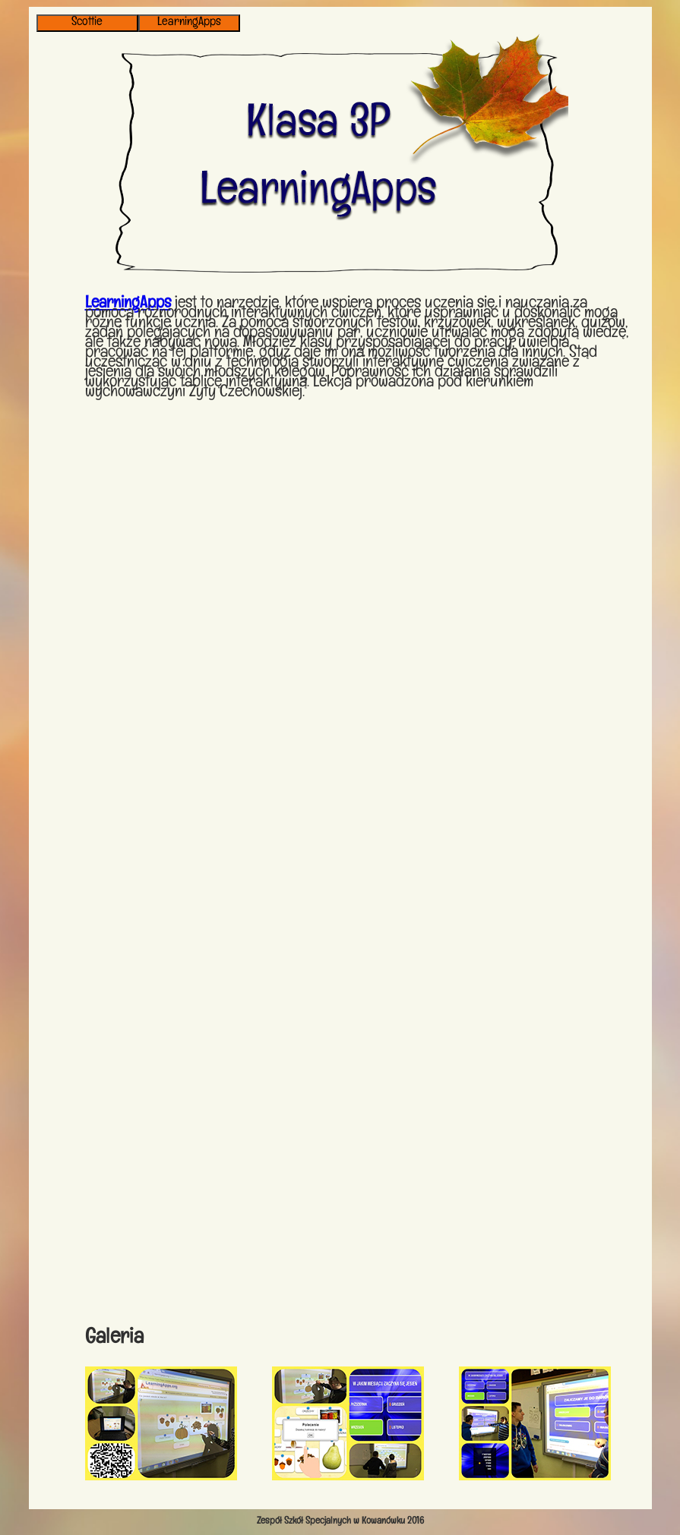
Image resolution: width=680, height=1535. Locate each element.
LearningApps (189, 23)
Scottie (87, 23)
